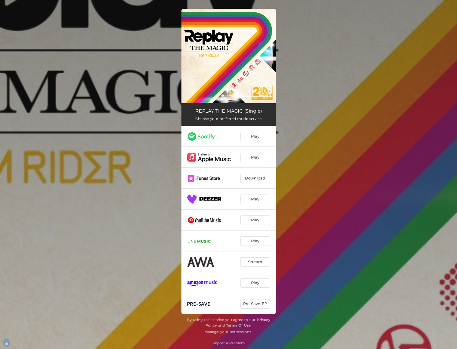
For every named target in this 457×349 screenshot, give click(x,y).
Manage (211, 332)
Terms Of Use (238, 325)
